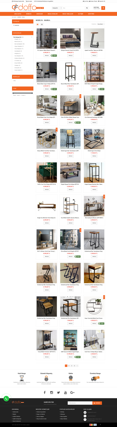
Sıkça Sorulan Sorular (41, 418)
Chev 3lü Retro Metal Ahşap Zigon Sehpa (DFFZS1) (71, 117)
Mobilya (62, 411)
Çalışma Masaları (18, 58)
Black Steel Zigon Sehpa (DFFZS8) (46, 83)
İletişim (80, 14)
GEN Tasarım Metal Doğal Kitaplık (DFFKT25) (71, 351)
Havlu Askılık (17, 70)
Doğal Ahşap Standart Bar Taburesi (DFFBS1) (94, 184)
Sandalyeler (17, 51)
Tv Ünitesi (16, 60)
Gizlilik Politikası (16, 416)
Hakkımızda (15, 411)
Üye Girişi (86, 1)
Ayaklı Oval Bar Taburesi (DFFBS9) (94, 50)
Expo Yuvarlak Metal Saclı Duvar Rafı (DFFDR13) (94, 318)
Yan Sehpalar (17, 55)
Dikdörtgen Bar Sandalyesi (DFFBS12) (71, 150)
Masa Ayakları (64, 416)
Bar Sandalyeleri (18, 44)
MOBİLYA (28, 14)
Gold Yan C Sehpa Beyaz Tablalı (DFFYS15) (94, 351)
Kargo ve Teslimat (41, 414)
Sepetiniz (91, 14)
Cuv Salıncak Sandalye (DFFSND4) (94, 117)
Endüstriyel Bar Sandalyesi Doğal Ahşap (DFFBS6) (47, 284)
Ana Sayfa (17, 14)
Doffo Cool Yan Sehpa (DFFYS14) (47, 184)
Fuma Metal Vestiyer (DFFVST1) (47, 351)
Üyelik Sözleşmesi (17, 418)
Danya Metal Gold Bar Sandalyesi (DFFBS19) (47, 150)
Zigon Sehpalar (18, 46)
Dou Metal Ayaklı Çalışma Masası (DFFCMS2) (71, 217)
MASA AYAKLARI (53, 14)
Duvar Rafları (17, 63)
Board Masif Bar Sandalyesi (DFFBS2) (71, 83)
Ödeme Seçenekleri (41, 411)
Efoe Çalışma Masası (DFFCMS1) (94, 217)
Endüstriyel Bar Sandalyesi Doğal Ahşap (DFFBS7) (71, 284)
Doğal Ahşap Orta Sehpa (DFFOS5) (70, 184)
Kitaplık (16, 39)
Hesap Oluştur (93, 1)
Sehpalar (16, 53)
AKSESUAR (39, 14)
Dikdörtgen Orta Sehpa (94, 150)
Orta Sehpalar (17, 48)
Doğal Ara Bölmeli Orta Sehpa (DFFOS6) (47, 217)
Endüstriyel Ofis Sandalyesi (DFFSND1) (71, 318)
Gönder (97, 403)
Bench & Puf (17, 41)
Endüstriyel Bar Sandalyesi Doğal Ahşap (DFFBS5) (94, 251)
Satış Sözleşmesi (17, 421)
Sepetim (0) (101, 1)
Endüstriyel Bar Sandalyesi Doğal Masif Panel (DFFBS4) (47, 318)
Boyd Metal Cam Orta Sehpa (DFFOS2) (47, 117)
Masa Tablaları (64, 418)
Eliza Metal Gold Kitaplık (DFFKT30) (71, 251)
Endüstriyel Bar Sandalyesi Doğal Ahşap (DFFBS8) (94, 284)
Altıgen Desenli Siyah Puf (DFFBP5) (70, 50)
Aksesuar (63, 414)
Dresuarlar (17, 67)
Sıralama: (94, 24)
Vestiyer (16, 65)
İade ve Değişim (40, 416)
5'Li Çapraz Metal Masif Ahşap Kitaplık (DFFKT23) (47, 50)
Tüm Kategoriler (17, 37)
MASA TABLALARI (68, 14)
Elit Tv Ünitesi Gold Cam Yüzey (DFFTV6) (47, 251)
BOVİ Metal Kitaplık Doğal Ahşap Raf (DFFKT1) (94, 83)
